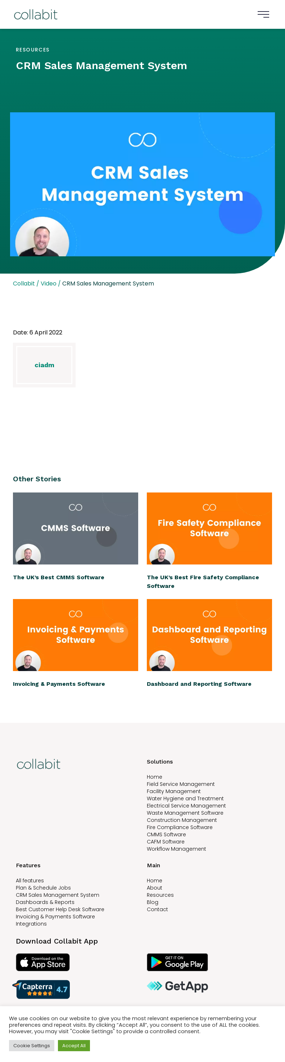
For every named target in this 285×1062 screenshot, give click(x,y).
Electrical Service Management (186, 805)
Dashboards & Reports (45, 902)
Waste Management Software (185, 812)
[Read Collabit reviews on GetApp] (208, 989)
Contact (157, 909)
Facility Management (174, 791)
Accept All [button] (74, 1045)
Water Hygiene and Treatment (185, 798)
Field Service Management (181, 784)
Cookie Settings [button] (31, 1045)
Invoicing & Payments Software (55, 916)
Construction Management (182, 820)
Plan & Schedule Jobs (43, 887)
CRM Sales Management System (57, 895)
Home (154, 776)
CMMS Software (166, 834)
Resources (160, 895)
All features (30, 880)
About (154, 887)
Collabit (24, 283)
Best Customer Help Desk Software (60, 909)
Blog (152, 902)
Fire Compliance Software (180, 827)
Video (48, 283)
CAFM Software (166, 841)
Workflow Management (176, 848)
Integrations (31, 923)
